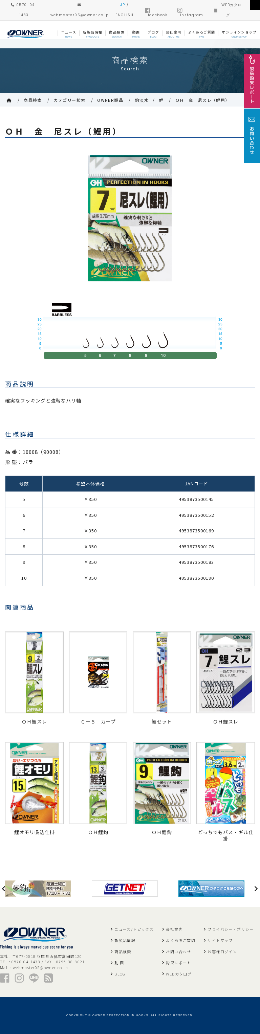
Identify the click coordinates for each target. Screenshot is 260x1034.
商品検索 (33, 100)
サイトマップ (220, 940)
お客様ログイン (222, 951)
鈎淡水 (142, 100)
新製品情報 (124, 940)
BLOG (120, 973)
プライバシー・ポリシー (231, 929)
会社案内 (174, 929)
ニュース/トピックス (134, 929)
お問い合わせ (178, 951)
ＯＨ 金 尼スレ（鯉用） (202, 100)
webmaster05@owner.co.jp (40, 967)
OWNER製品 (110, 100)
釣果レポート (178, 962)
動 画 (119, 962)
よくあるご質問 (180, 940)
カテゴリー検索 (70, 100)
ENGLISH (124, 15)
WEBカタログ (179, 973)
